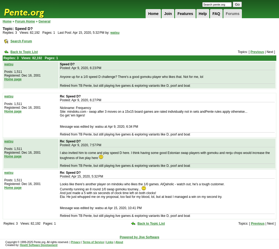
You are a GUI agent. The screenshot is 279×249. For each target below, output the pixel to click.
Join (168, 14)
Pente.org (31, 9)
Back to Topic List (24, 52)
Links (109, 242)
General (44, 21)
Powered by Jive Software (139, 237)
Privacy (76, 242)
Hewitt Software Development (38, 245)
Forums (232, 14)
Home (153, 14)
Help (203, 14)
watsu (114, 33)
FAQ (216, 14)
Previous (257, 52)
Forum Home (25, 21)
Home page (13, 79)
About (119, 242)
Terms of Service (93, 242)
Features (185, 14)
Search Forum (21, 41)
